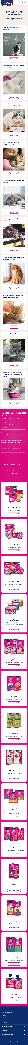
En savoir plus (14, 59)
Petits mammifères (6, 1020)
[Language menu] (22, 2)
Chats (4, 1015)
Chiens (4, 1017)
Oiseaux (5, 1022)
